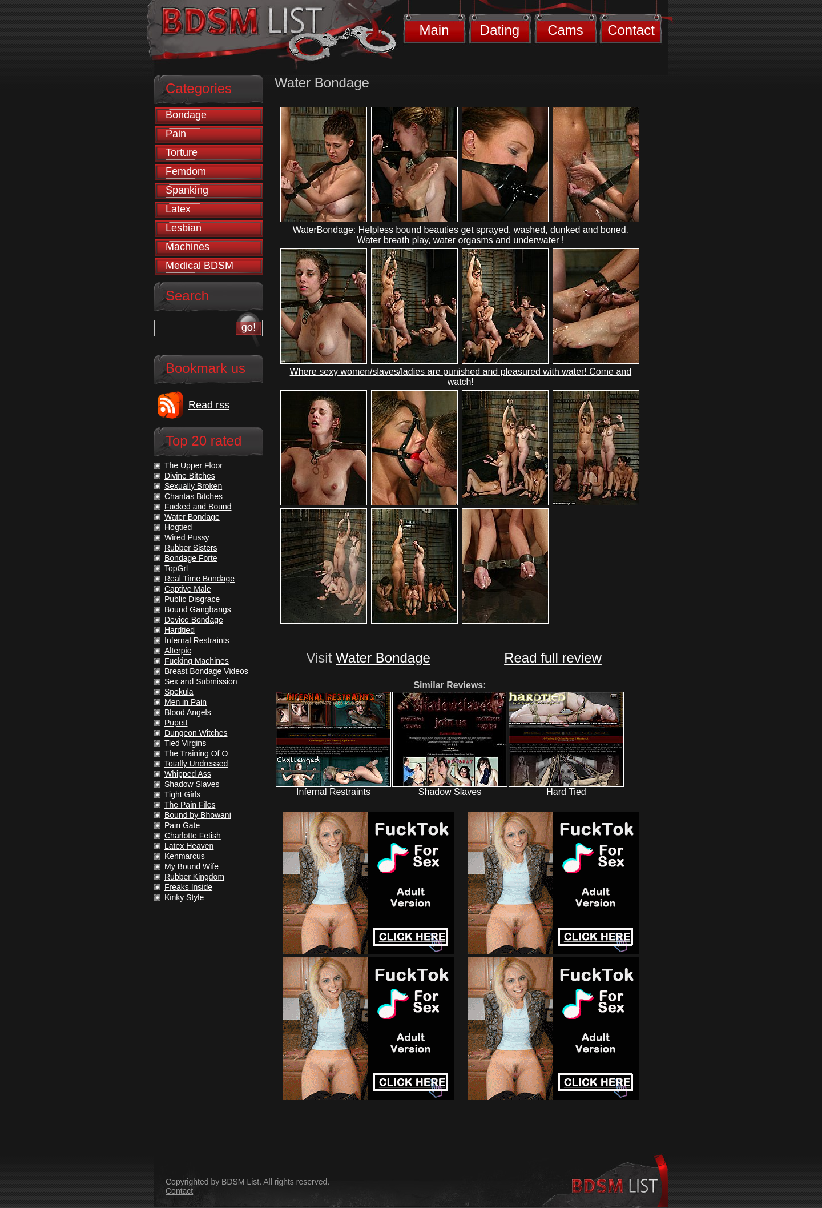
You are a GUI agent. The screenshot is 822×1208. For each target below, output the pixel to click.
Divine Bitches (189, 475)
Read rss (208, 405)
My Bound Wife (191, 866)
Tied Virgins (185, 743)
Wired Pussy (186, 537)
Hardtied (179, 630)
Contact (631, 30)
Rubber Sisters (190, 547)
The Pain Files (189, 804)
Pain (176, 133)
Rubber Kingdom (194, 876)
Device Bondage (193, 619)
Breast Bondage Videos (206, 671)
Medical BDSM (199, 265)
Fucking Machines (196, 660)
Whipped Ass (187, 773)
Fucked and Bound (198, 506)
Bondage (186, 115)
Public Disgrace (192, 599)
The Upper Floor (193, 465)
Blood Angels (187, 712)
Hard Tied (566, 792)
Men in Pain (185, 702)
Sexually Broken (193, 486)
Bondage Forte (190, 558)
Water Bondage (383, 657)
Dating (499, 30)
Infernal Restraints (333, 792)
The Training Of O (196, 753)
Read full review (553, 657)
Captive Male (187, 588)
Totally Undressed (196, 763)
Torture (182, 152)
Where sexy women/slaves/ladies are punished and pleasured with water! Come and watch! (461, 377)
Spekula (179, 691)
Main (434, 30)
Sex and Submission (200, 681)
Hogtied (178, 527)
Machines (187, 246)
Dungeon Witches (196, 732)
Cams (565, 30)
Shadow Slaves (449, 792)
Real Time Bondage (199, 578)
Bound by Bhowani (197, 815)
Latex (178, 209)
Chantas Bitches (193, 496)
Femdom (186, 171)
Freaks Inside (188, 887)
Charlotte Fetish (192, 835)
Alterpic (177, 650)
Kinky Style (184, 897)
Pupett (175, 722)
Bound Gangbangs (197, 609)
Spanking (187, 190)
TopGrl (176, 568)
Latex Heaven (188, 845)
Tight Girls (182, 794)
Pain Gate (182, 825)
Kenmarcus (184, 856)
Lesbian (184, 228)
